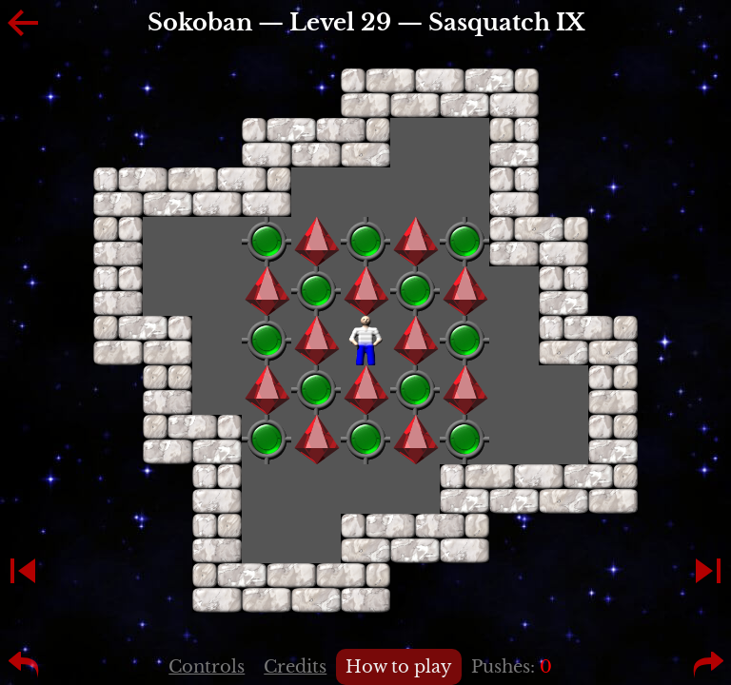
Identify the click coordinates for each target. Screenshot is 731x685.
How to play (399, 666)
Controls (206, 666)
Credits (295, 666)
